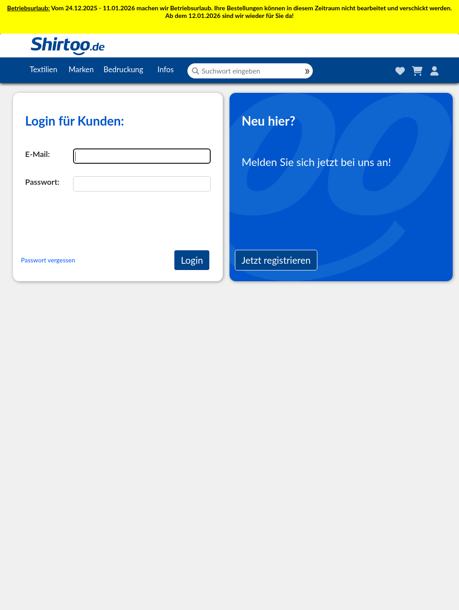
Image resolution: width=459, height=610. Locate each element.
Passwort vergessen (48, 260)
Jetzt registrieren (276, 260)
